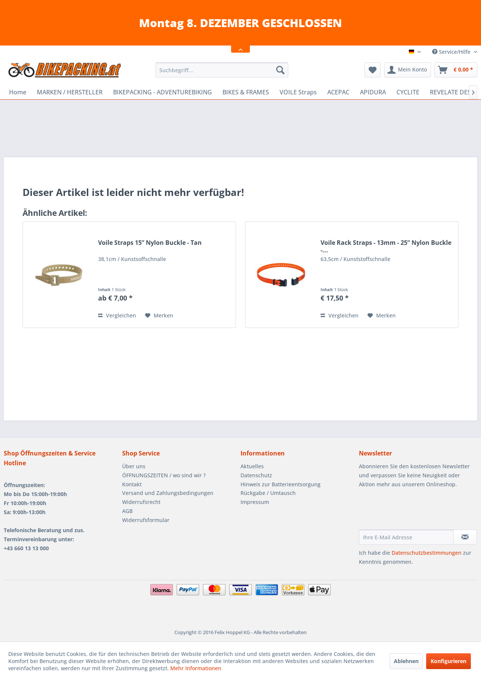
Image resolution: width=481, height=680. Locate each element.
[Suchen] (280, 69)
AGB (127, 511)
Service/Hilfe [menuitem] (452, 51)
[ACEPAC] (338, 92)
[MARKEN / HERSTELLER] (70, 92)
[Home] (18, 92)
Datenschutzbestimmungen (426, 552)
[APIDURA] (373, 92)
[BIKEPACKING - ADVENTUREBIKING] (162, 92)
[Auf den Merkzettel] (159, 315)
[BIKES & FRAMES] (245, 92)
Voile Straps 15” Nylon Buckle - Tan (150, 243)
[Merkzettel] (373, 69)
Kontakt (132, 484)
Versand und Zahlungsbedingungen (167, 492)
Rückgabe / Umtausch (268, 492)
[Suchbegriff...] (222, 69)
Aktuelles (252, 466)
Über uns (133, 466)
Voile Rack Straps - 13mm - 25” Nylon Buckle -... (386, 246)
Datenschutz (256, 475)
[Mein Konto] (407, 69)
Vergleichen (117, 315)
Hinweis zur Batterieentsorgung (280, 484)
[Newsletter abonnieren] (465, 537)
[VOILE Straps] (298, 92)
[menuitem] (222, 69)
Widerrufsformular (145, 520)
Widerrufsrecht (141, 501)
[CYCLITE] (408, 92)
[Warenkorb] (455, 69)
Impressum (254, 501)
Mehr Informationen (195, 668)
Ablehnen (406, 661)
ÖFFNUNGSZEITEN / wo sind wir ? (164, 475)
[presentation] (416, 511)
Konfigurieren (448, 661)
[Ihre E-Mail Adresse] (406, 537)
